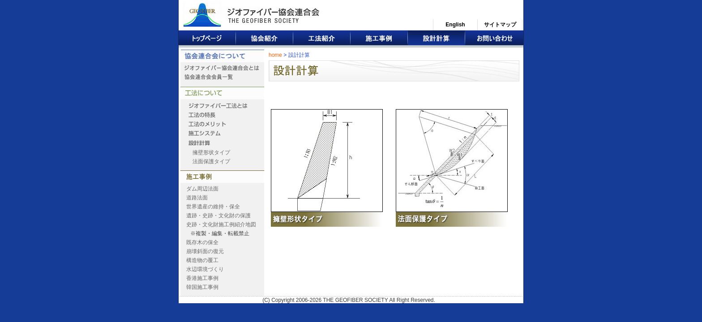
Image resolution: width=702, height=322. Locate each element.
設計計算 (436, 39)
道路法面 (197, 198)
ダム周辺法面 (202, 189)
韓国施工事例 (202, 287)
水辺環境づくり (205, 269)
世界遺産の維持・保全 (213, 206)
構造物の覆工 (202, 260)
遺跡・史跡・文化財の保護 (218, 215)
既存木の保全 (202, 242)
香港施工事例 (202, 278)
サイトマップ (500, 24)
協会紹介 (264, 39)
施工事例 (379, 39)
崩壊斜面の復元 (205, 251)
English (455, 24)
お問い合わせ (494, 39)
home (275, 55)
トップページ (207, 39)
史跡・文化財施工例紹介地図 (221, 224)
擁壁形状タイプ (211, 152)
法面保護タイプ (211, 161)
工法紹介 (322, 39)
